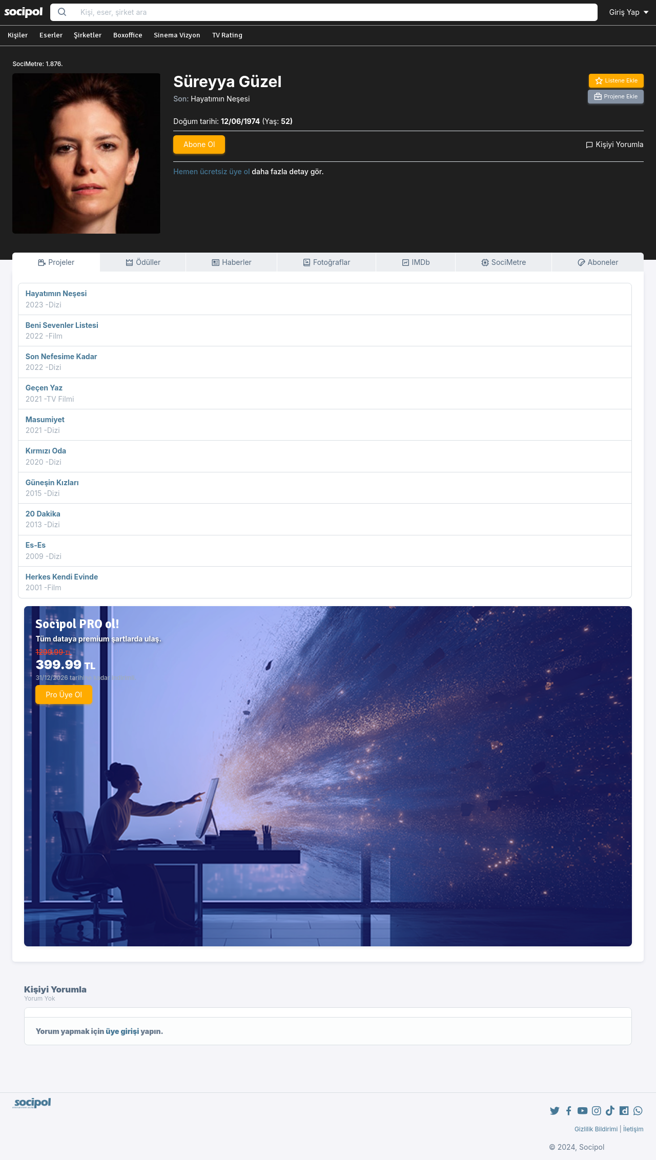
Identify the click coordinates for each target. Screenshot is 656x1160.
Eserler (51, 35)
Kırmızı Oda (46, 450)
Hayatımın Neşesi (220, 98)
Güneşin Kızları (52, 482)
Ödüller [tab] (142, 262)
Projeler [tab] (55, 262)
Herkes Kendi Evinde (62, 576)
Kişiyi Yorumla (614, 144)
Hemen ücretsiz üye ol (211, 171)
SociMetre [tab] (503, 262)
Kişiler (18, 35)
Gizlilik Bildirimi (596, 1129)
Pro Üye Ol (64, 694)
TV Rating (227, 35)
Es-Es (36, 545)
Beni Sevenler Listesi (62, 325)
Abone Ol (199, 144)
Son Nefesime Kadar (61, 356)
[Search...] (336, 13)
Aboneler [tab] (598, 262)
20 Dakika (43, 513)
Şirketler (87, 35)
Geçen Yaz (44, 387)
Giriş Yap (629, 12)
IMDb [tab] (415, 262)
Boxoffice (127, 35)
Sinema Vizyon (177, 35)
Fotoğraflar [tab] (326, 262)
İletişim (633, 1129)
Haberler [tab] (231, 262)
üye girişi (122, 1031)
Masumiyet (45, 419)
